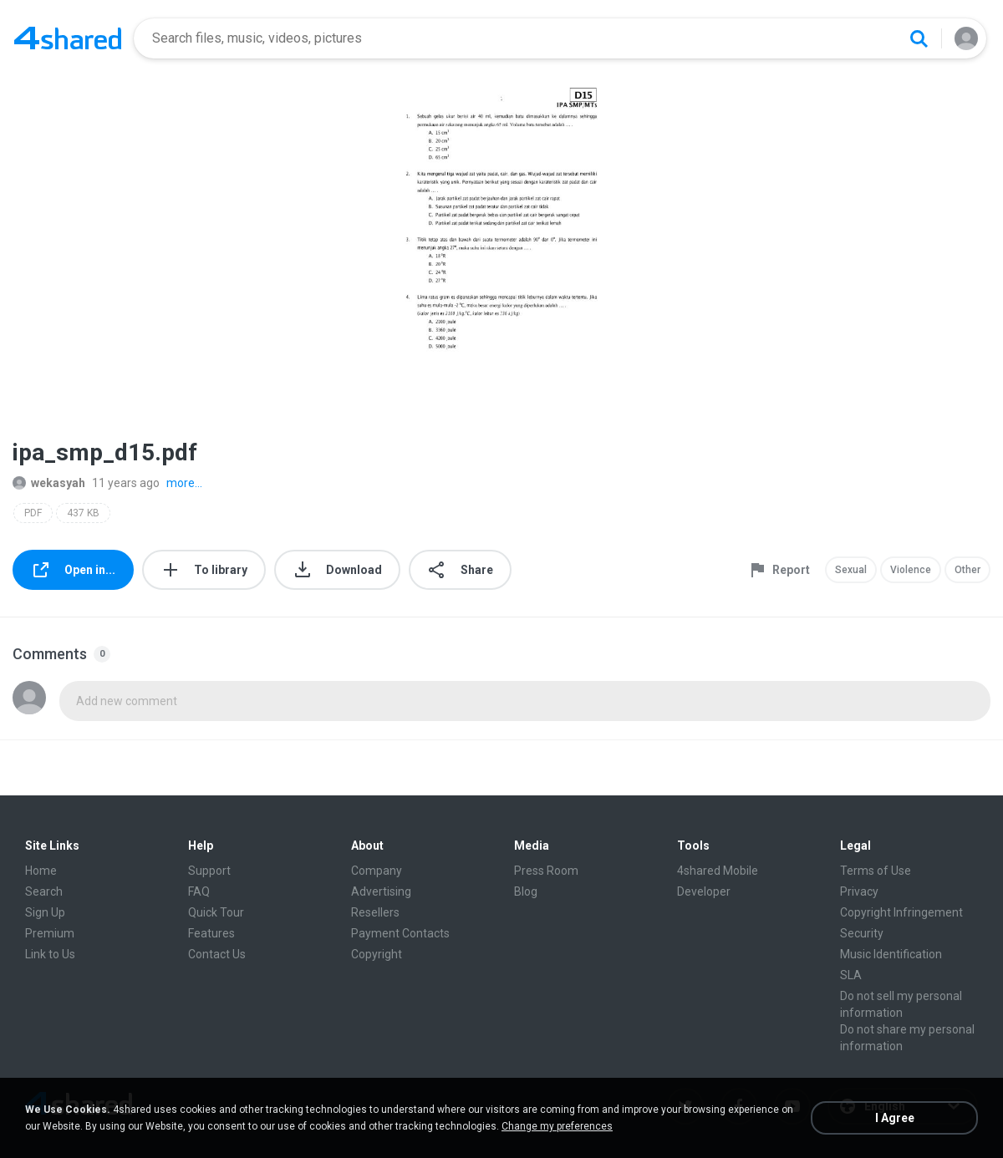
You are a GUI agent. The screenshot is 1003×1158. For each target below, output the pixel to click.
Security (861, 933)
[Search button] (919, 38)
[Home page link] (67, 38)
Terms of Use (875, 870)
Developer (704, 891)
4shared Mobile (717, 870)
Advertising (381, 891)
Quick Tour (216, 912)
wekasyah (49, 483)
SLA (851, 975)
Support (209, 870)
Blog (525, 891)
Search (44, 891)
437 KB (83, 513)
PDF (33, 513)
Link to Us (50, 954)
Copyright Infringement (901, 912)
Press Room (546, 870)
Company (376, 870)
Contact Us (217, 954)
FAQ (199, 891)
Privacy (859, 891)
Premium (49, 933)
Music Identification (891, 954)
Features (211, 933)
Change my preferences (557, 1126)
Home (41, 870)
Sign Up (45, 912)
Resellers (375, 912)
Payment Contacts (400, 933)
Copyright (376, 954)
